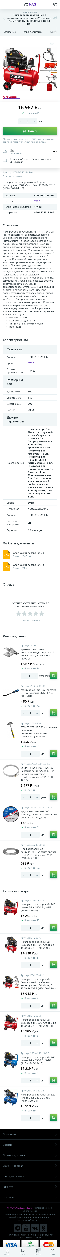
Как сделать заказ (30, 1176)
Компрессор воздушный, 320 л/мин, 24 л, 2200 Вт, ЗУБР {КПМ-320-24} (38, 1097)
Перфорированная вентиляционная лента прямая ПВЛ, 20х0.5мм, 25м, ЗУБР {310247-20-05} (38, 853)
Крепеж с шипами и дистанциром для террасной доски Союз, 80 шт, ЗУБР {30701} (38, 654)
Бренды (30, 1144)
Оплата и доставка (30, 1155)
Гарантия (30, 1186)
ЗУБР (37, 201)
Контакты (30, 1197)
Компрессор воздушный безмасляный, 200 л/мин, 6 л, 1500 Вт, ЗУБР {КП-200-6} (38, 944)
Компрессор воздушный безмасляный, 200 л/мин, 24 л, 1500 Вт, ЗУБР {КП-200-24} (38, 1022)
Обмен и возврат (30, 1165)
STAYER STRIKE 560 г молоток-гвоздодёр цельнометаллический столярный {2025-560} (39, 732)
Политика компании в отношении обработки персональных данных (30, 1236)
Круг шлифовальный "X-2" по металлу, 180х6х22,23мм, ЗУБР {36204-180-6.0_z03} (39, 814)
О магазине (30, 1134)
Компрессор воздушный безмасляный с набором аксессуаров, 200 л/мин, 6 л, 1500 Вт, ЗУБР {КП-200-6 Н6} (38, 984)
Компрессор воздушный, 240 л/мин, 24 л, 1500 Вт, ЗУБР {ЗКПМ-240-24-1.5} (38, 1060)
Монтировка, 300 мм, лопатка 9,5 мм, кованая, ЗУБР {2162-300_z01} (38, 693)
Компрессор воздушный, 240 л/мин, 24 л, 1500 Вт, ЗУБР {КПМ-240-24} (38, 907)
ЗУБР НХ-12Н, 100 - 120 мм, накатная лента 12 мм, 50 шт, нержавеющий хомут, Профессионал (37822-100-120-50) (37, 774)
